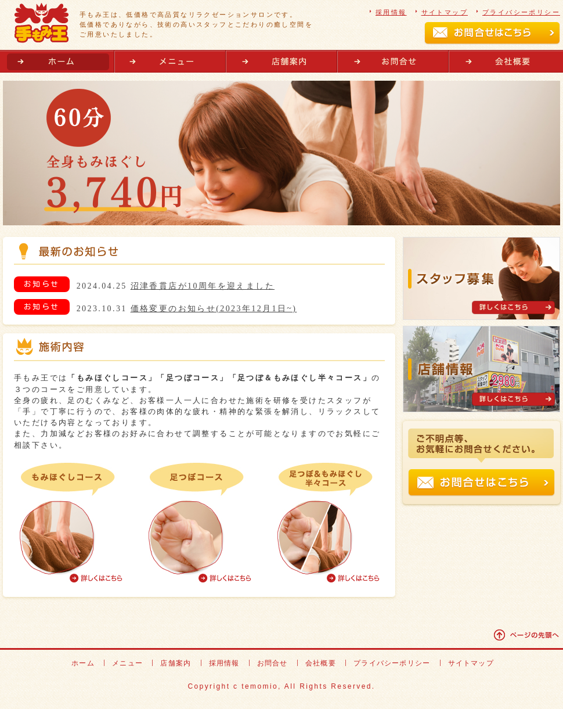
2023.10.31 (187, 308)
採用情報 (391, 12)
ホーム (58, 61)
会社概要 (504, 61)
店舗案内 (281, 61)
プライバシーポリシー (521, 12)
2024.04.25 (176, 286)
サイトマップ (444, 12)
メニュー (170, 61)
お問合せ (393, 61)
